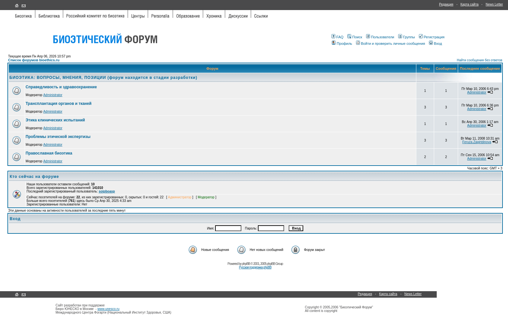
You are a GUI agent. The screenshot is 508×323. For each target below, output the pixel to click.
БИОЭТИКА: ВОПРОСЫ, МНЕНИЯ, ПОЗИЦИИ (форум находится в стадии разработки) (103, 77)
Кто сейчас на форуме (34, 176)
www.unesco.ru (109, 309)
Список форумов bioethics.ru (33, 60)
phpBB (246, 264)
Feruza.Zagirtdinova (476, 142)
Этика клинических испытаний (55, 120)
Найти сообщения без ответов (479, 60)
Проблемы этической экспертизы (58, 136)
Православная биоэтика (49, 153)
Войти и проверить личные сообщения (390, 43)
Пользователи (380, 37)
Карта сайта (469, 4)
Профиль (342, 43)
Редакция (446, 4)
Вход (435, 43)
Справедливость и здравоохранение (61, 87)
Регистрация (431, 37)
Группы (406, 37)
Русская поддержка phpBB (255, 267)
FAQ (337, 37)
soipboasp (107, 191)
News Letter (494, 4)
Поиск (354, 37)
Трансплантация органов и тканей (58, 103)
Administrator (52, 95)
